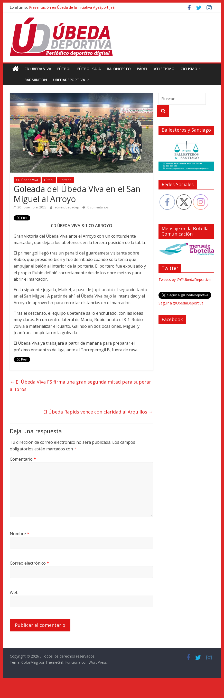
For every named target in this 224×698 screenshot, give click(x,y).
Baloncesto (119, 68)
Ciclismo (189, 68)
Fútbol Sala (89, 68)
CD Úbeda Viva (37, 68)
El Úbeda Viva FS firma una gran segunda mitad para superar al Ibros (80, 385)
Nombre (19, 533)
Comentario (23, 459)
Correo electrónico (29, 563)
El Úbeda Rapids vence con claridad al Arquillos (98, 412)
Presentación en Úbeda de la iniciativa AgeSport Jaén (73, 7)
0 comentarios (95, 207)
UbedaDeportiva (57, 79)
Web (14, 592)
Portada (65, 180)
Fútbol (64, 68)
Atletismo (164, 68)
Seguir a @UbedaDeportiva (180, 303)
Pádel (142, 68)
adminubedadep (67, 207)
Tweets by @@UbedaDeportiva (184, 279)
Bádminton (24, 79)
